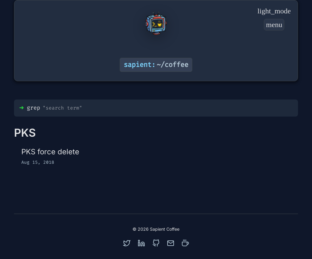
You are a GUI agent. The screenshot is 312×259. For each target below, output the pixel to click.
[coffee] (185, 243)
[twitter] (126, 243)
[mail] (170, 243)
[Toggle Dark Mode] (274, 11)
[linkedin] (141, 243)
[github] (156, 243)
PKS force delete (50, 151)
